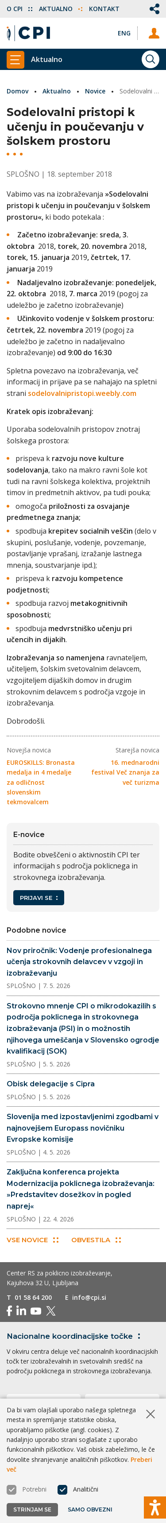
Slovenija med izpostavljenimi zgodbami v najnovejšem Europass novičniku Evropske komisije (82, 1127)
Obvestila (96, 1240)
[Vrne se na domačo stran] (28, 33)
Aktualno (60, 8)
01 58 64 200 (33, 1297)
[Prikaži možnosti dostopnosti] (155, 1507)
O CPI (19, 8)
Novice (95, 91)
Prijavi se (39, 897)
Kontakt (104, 8)
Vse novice (32, 1240)
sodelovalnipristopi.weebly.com (82, 393)
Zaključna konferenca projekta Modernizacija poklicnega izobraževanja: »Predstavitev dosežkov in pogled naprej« (80, 1189)
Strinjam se (32, 1509)
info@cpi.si (89, 1297)
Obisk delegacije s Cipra (51, 1084)
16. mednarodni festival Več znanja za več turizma (125, 772)
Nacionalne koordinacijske (75, 1336)
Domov (17, 91)
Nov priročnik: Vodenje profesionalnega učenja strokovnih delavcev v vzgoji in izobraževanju (79, 961)
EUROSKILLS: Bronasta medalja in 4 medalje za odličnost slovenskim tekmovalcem (41, 782)
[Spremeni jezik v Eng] (124, 33)
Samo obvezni (90, 1509)
